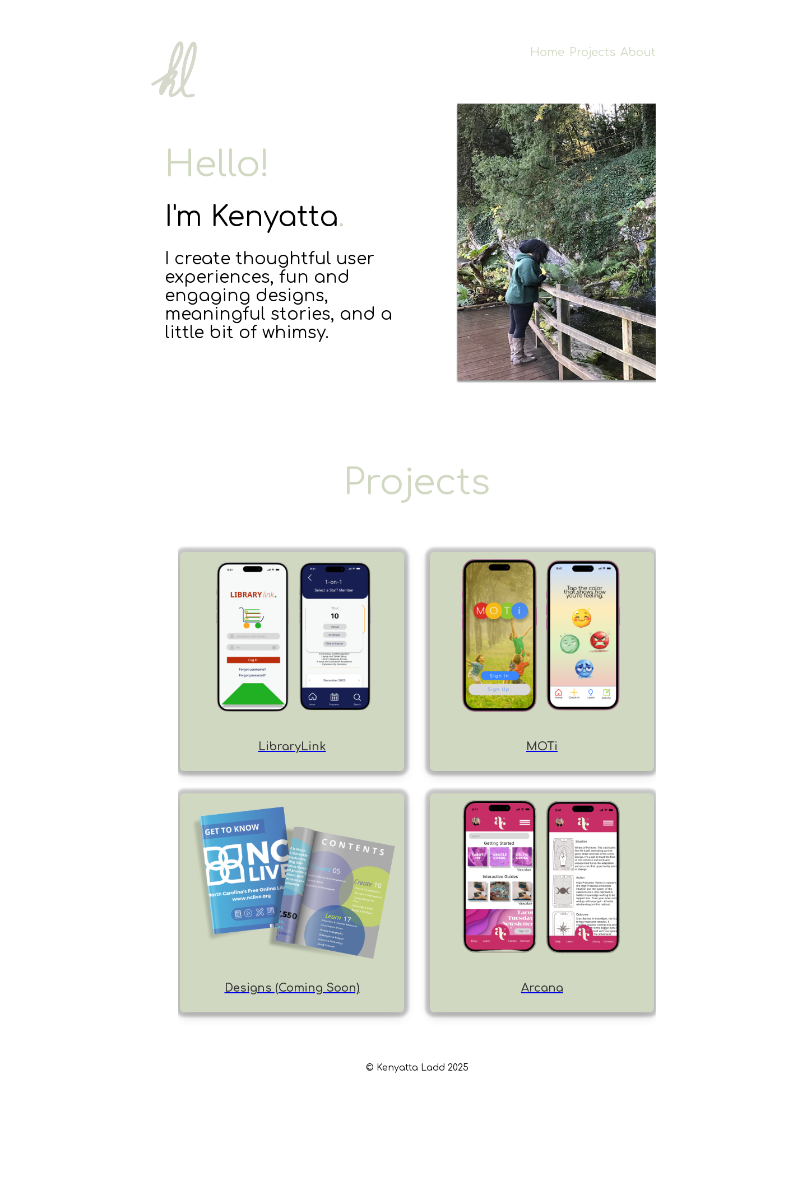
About (638, 52)
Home (547, 52)
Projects (592, 52)
